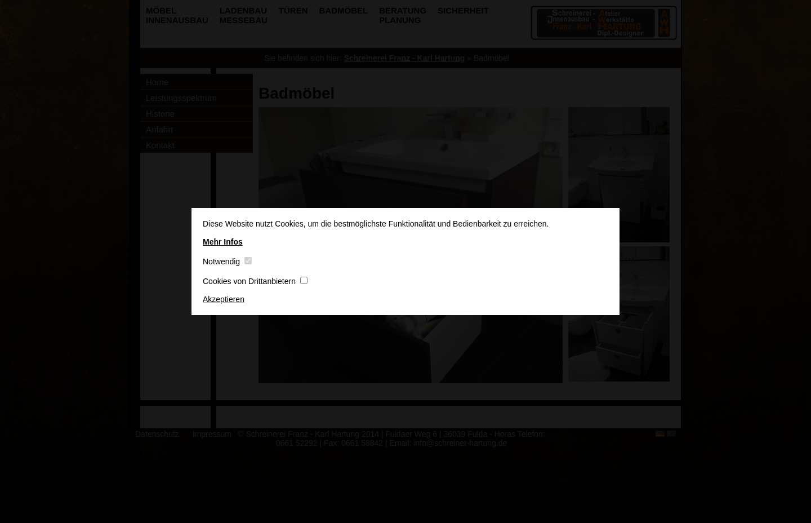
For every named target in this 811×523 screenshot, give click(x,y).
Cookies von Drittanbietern (255, 281)
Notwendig (227, 261)
